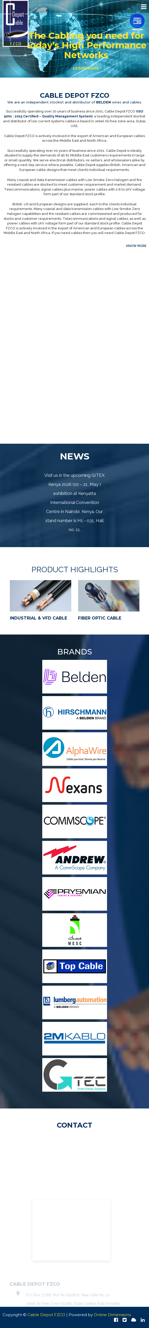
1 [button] (70, 630)
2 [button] (78, 630)
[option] (40, 602)
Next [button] (140, 602)
